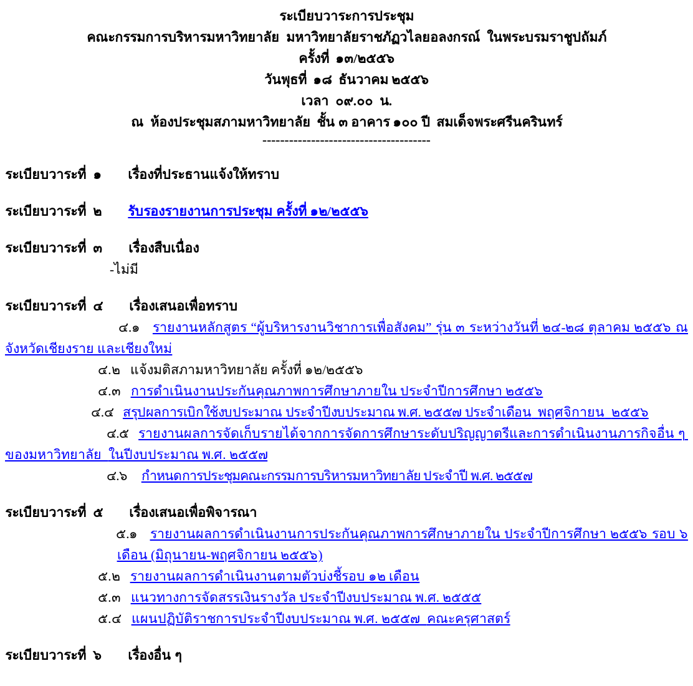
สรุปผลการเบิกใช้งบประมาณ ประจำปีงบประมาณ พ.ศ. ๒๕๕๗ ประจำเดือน (386, 412)
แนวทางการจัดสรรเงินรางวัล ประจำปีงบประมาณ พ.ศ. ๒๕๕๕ (306, 597)
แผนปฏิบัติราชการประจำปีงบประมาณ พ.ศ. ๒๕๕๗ (320, 618)
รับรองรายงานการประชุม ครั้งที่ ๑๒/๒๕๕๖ (248, 211)
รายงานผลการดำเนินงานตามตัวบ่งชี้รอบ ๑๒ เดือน (275, 576)
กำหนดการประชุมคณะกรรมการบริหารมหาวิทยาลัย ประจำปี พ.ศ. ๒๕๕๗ (336, 475)
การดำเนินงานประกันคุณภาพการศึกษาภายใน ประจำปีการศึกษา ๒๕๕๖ (337, 391)
